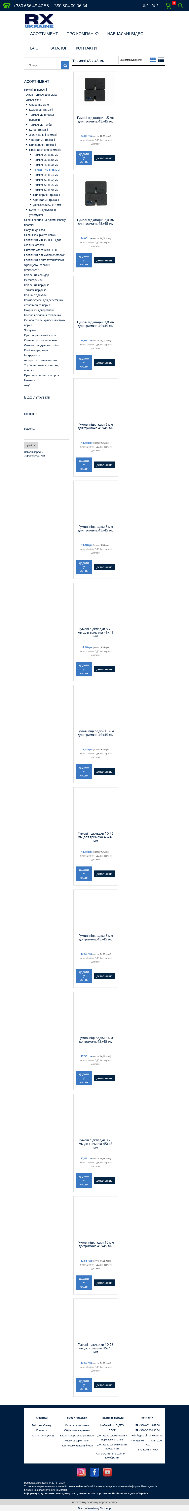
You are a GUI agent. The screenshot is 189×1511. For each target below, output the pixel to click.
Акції (27, 385)
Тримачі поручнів (35, 290)
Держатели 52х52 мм (47, 205)
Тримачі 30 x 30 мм (45, 160)
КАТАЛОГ (58, 48)
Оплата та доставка (77, 1425)
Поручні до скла (34, 230)
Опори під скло (39, 104)
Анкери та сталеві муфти (40, 360)
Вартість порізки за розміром (77, 1435)
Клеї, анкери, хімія (36, 350)
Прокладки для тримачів (45, 150)
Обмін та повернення (77, 1430)
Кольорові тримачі (41, 109)
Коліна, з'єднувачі (35, 295)
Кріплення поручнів (36, 285)
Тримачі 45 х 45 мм (46, 170)
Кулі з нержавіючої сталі (40, 335)
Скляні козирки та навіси (40, 235)
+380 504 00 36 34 (69, 5)
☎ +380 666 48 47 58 (147, 1425)
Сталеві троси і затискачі (40, 340)
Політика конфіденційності (77, 1445)
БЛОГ (35, 48)
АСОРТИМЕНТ (44, 33)
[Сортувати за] (132, 60)
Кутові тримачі (38, 130)
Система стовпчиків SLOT (41, 250)
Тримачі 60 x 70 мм (45, 190)
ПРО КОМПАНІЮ (83, 33)
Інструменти (32, 355)
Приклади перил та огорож (41, 375)
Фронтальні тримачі (42, 140)
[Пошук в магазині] (44, 65)
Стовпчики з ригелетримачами (44, 260)
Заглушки (30, 330)
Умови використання (77, 1440)
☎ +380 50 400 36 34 (147, 1430)
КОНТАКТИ (86, 48)
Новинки (29, 380)
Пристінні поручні (35, 89)
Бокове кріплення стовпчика (42, 315)
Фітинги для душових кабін (41, 345)
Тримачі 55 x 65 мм (45, 185)
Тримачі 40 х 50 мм (45, 165)
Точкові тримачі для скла (40, 94)
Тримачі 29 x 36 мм (45, 155)
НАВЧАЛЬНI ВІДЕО (125, 33)
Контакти (41, 1430)
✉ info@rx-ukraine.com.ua (147, 1435)
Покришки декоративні (39, 310)
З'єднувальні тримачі (42, 135)
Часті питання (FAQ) (42, 1435)
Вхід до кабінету (41, 1425)
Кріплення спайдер (36, 275)
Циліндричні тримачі (42, 145)
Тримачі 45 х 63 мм (45, 175)
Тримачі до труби (40, 125)
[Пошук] (65, 65)
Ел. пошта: (31, 414)
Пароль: (29, 428)
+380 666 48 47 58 (31, 5)
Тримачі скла (32, 99)
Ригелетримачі (33, 280)
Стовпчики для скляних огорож (44, 255)
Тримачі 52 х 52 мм (45, 180)
